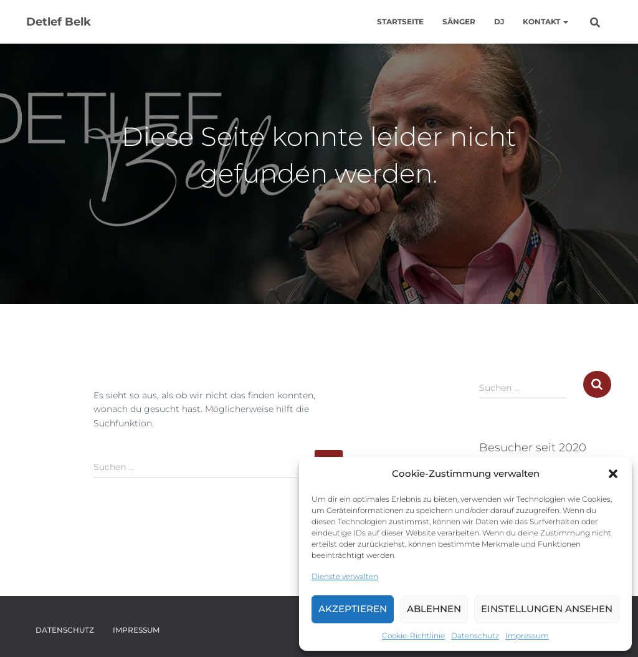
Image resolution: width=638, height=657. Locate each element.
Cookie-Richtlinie (413, 635)
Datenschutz (475, 635)
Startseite (400, 21)
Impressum (527, 635)
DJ (499, 21)
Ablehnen (434, 609)
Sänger (458, 21)
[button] (613, 474)
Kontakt (545, 21)
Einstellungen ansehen (546, 609)
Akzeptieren (352, 609)
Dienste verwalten (345, 576)
